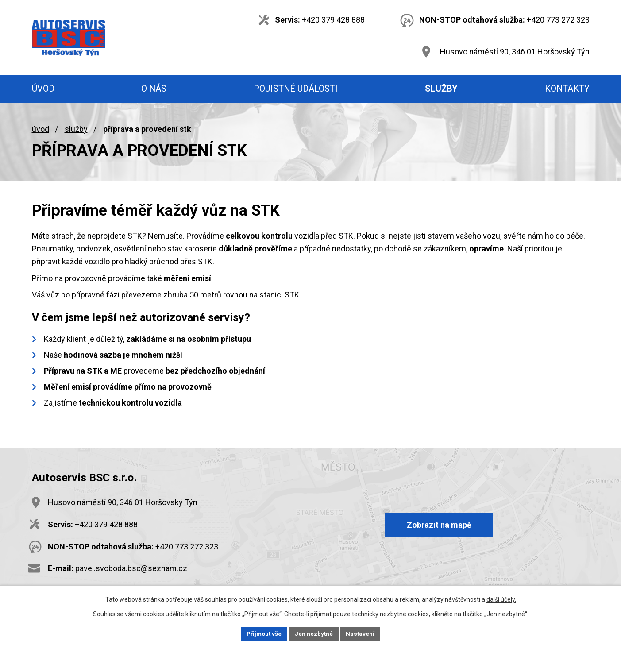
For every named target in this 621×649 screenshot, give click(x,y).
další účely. (501, 598)
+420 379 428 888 (333, 19)
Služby (76, 129)
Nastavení (362, 633)
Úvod (40, 129)
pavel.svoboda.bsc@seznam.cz (131, 568)
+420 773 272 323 (558, 19)
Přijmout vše (263, 633)
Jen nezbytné (314, 633)
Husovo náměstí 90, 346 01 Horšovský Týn (515, 51)
